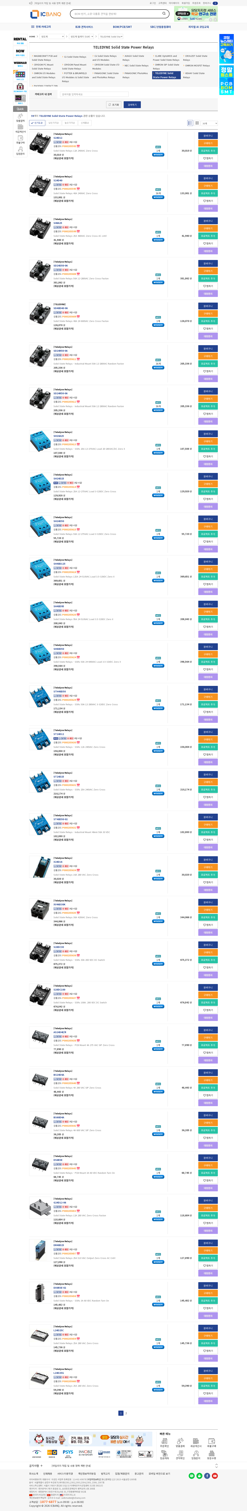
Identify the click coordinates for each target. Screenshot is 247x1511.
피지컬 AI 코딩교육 (199, 27)
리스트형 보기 (190, 123)
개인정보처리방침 (87, 1473)
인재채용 (47, 1473)
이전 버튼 (216, 1464)
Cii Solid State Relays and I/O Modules (104, 57)
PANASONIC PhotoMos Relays (135, 75)
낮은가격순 (54, 122)
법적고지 (105, 1473)
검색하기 (132, 104)
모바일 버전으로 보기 (159, 1473)
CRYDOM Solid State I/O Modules (105, 66)
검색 (164, 13)
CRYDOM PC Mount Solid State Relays (42, 66)
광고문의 (139, 1473)
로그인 (153, 3)
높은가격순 (70, 122)
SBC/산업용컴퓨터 (160, 27)
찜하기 (208, 158)
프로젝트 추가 (208, 150)
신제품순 (85, 122)
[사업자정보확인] (94, 1479)
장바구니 (210, 3)
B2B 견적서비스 (84, 27)
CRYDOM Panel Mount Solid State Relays (74, 66)
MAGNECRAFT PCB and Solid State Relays (44, 57)
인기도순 (38, 122)
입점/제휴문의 (122, 1473)
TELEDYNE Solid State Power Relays (164, 75)
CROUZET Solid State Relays (195, 57)
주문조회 (196, 3)
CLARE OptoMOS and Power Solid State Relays (166, 57)
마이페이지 (174, 3)
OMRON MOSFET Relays (196, 65)
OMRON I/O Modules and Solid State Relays (43, 75)
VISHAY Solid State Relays (194, 75)
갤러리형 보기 (197, 123)
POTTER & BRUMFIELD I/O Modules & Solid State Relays (75, 77)
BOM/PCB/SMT (122, 27)
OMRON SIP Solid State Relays (166, 66)
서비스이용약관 (65, 1473)
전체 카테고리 (43, 26)
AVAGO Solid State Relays (133, 57)
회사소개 (33, 1473)
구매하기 (208, 143)
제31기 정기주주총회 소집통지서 (49, 3)
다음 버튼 (216, 1467)
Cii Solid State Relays (74, 56)
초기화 (115, 104)
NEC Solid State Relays (136, 65)
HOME (32, 36)
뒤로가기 (210, 20)
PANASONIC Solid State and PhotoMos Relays (105, 75)
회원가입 (186, 3)
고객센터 (162, 3)
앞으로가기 (215, 20)
